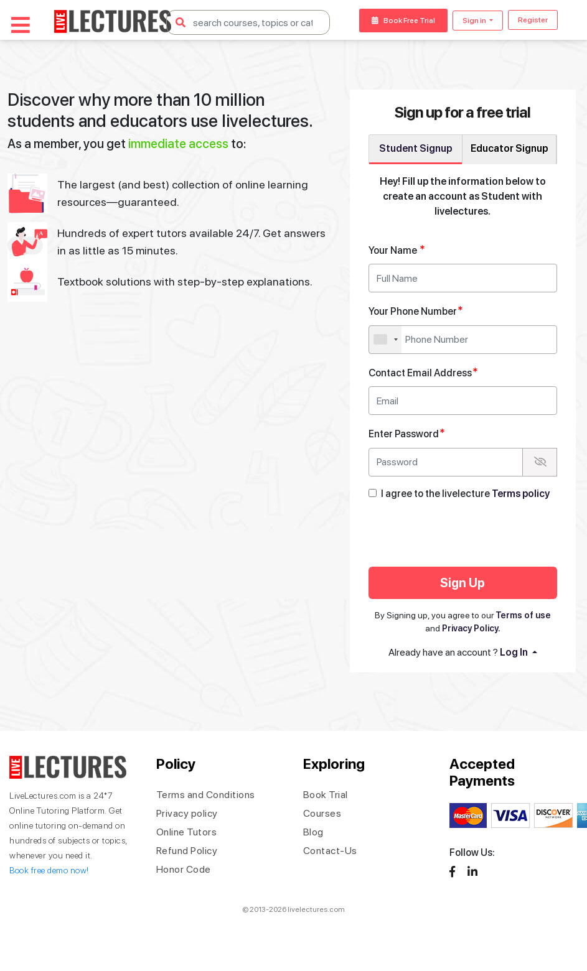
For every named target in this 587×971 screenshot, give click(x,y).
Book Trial (325, 795)
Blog (313, 832)
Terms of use (523, 615)
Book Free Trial (403, 20)
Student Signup (415, 148)
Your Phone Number (416, 311)
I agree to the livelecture (465, 493)
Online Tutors (186, 832)
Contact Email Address (423, 372)
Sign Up (462, 582)
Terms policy (521, 493)
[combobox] (385, 339)
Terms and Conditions (205, 795)
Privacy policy (187, 813)
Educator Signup (509, 148)
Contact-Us (330, 851)
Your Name (397, 250)
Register (533, 20)
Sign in (475, 20)
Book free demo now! (49, 870)
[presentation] (472, 535)
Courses (322, 813)
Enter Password (407, 433)
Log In (515, 652)
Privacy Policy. (471, 628)
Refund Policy (187, 851)
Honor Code (183, 869)
